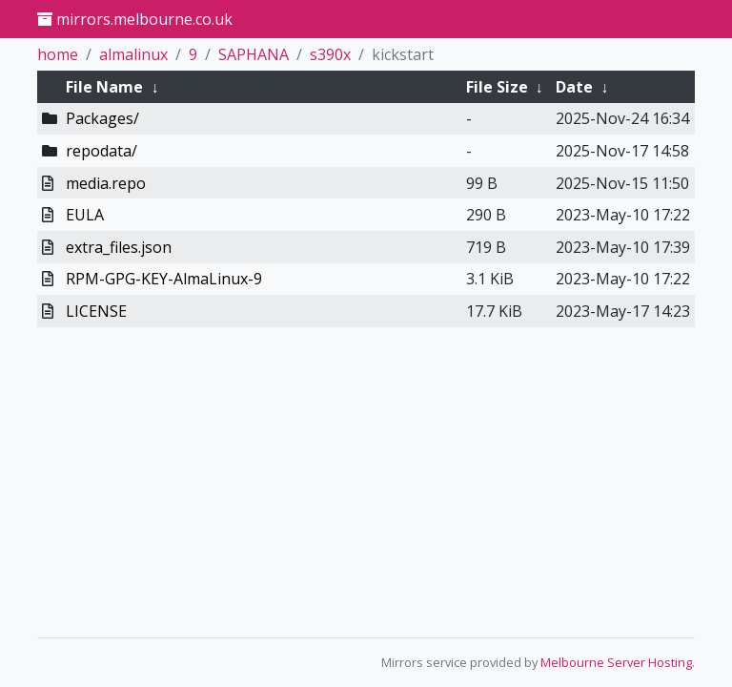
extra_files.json (119, 247)
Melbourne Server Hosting (616, 662)
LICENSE (96, 311)
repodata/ (101, 150)
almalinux (133, 54)
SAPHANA (253, 54)
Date (574, 86)
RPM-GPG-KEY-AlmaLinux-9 (164, 278)
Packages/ (102, 118)
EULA (85, 214)
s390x (330, 54)
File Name (104, 86)
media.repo (106, 183)
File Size (497, 86)
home (57, 54)
